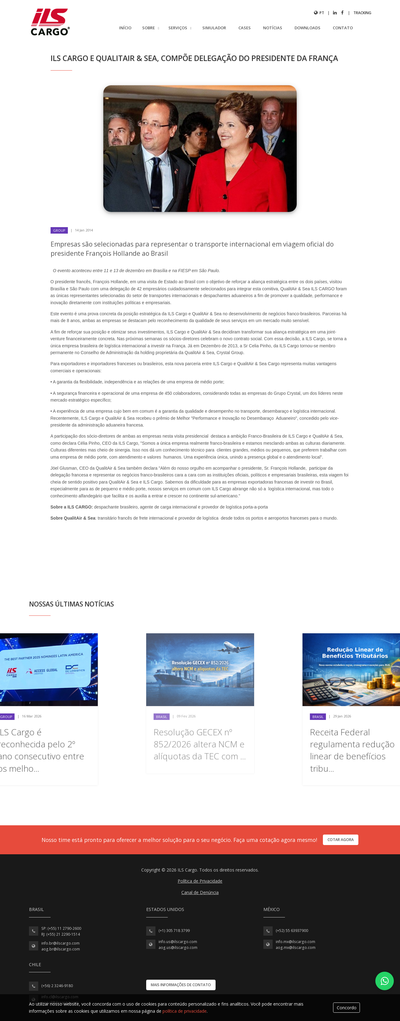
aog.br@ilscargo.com (60, 949)
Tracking (362, 12)
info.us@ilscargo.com (178, 941)
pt (319, 12)
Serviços (178, 28)
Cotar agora (341, 839)
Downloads (307, 28)
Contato (343, 28)
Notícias (272, 28)
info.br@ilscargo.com (60, 943)
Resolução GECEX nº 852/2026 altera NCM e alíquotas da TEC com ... (200, 744)
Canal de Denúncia (200, 892)
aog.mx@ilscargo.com (295, 947)
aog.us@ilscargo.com (178, 947)
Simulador (214, 28)
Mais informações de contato (181, 984)
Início (125, 28)
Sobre (149, 28)
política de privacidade (185, 1011)
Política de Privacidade (200, 881)
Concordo (347, 1008)
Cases (244, 28)
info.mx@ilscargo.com (295, 941)
